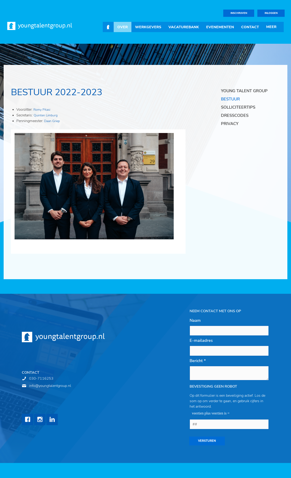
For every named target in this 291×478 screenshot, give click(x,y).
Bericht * (198, 360)
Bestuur (230, 99)
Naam (195, 320)
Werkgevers (148, 27)
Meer (271, 26)
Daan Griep (52, 121)
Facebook (27, 419)
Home (108, 27)
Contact (250, 27)
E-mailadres (201, 340)
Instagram (39, 419)
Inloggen (271, 13)
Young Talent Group (244, 91)
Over (122, 27)
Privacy (229, 123)
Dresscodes (234, 115)
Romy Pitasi (42, 109)
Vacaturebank (183, 27)
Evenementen (220, 27)
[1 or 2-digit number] (229, 424)
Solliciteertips (238, 107)
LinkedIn (52, 419)
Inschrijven (239, 13)
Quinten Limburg (46, 115)
